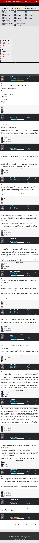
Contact (24, 539)
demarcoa (15, 118)
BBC (35, 535)
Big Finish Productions (13, 535)
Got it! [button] (36, 1)
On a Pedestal (4, 51)
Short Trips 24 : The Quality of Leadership (9, 11)
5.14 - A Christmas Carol (6, 392)
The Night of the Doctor (6, 492)
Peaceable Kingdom (19, 13)
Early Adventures (5, 426)
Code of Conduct (22, 532)
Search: (13, 6)
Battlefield (5, 462)
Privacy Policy (16, 532)
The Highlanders (6, 198)
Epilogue (6, 13)
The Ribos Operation (6, 361)
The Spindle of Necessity (14, 114)
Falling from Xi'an (6, 264)
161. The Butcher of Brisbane (7, 302)
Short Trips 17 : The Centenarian (7, 263)
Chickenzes (15, 502)
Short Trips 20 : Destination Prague (7, 265)
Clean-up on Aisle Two (5, 49)
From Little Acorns (5, 42)
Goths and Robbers (19, 25)
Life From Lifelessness (6, 266)
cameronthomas (16, 517)
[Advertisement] (19, 33)
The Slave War (30, 13)
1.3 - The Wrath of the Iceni (7, 357)
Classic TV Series (5, 137)
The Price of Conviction (5, 60)
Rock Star (4, 53)
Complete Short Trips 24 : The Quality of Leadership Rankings (19, 62)
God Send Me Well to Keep (15, 271)
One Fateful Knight (6, 172)
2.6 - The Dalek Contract (6, 359)
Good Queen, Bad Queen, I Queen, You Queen (8, 40)
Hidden (5, 268)
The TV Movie (5, 464)
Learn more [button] (28, 1)
